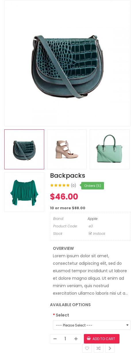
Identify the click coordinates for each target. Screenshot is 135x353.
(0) (73, 185)
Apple (92, 218)
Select (62, 315)
